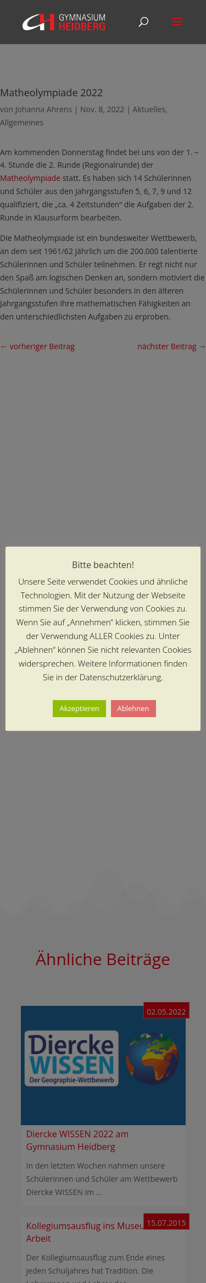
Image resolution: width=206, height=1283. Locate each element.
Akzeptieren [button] (79, 708)
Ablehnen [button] (133, 708)
